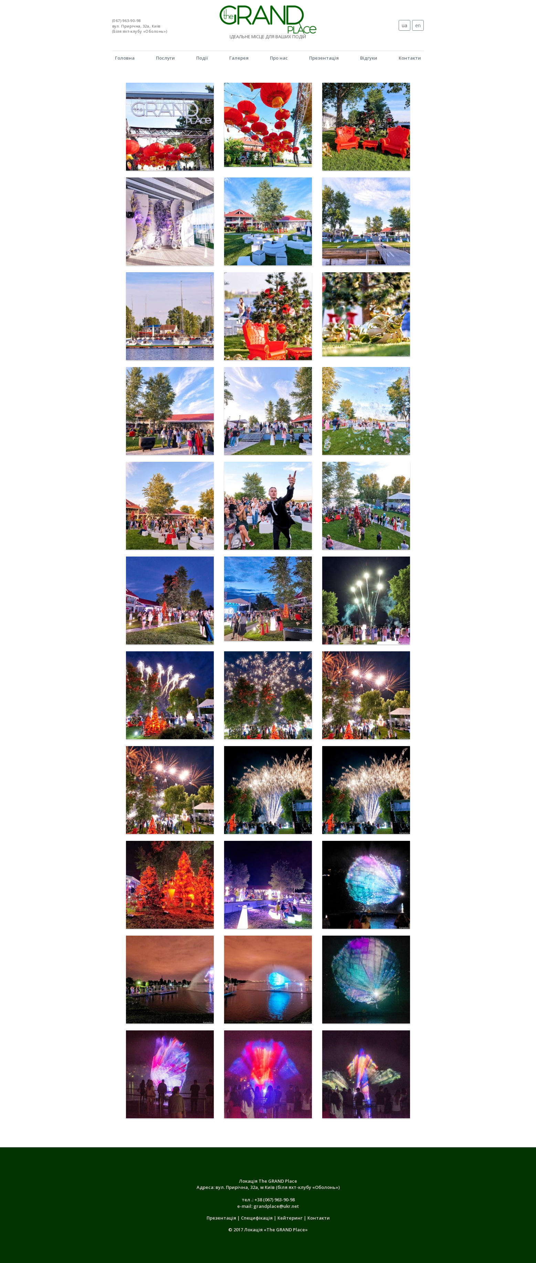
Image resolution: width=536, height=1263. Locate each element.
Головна (125, 58)
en (418, 25)
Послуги (165, 58)
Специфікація (257, 1218)
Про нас (279, 58)
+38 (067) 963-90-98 (274, 1199)
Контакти (410, 58)
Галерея (239, 58)
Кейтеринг (290, 1218)
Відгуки (368, 58)
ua (404, 25)
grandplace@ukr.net (276, 1206)
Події (202, 58)
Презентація (324, 58)
